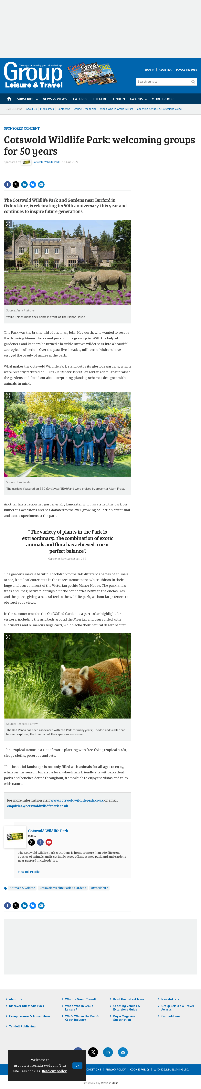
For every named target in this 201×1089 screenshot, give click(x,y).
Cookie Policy (139, 1069)
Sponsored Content (22, 128)
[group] (161, 98)
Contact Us (64, 109)
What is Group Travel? (81, 999)
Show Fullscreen (8, 223)
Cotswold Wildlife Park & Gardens (63, 888)
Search (193, 82)
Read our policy (54, 1071)
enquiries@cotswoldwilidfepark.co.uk (37, 806)
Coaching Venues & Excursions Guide (159, 109)
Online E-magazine (85, 109)
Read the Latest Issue (128, 999)
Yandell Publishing (22, 1026)
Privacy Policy (116, 1069)
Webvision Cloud (109, 1082)
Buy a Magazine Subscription (124, 1018)
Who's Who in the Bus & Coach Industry (82, 1018)
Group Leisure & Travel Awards (177, 1007)
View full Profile (28, 872)
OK (77, 1065)
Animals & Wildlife (22, 888)
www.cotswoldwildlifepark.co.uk (76, 800)
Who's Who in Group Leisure (116, 109)
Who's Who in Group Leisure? (79, 1007)
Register (165, 69)
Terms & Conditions (86, 1069)
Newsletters (170, 999)
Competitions (170, 1016)
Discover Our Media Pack (26, 1006)
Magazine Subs (186, 69)
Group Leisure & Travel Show (29, 1016)
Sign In (149, 69)
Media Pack (47, 109)
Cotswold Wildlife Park (46, 162)
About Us (31, 109)
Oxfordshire (99, 888)
